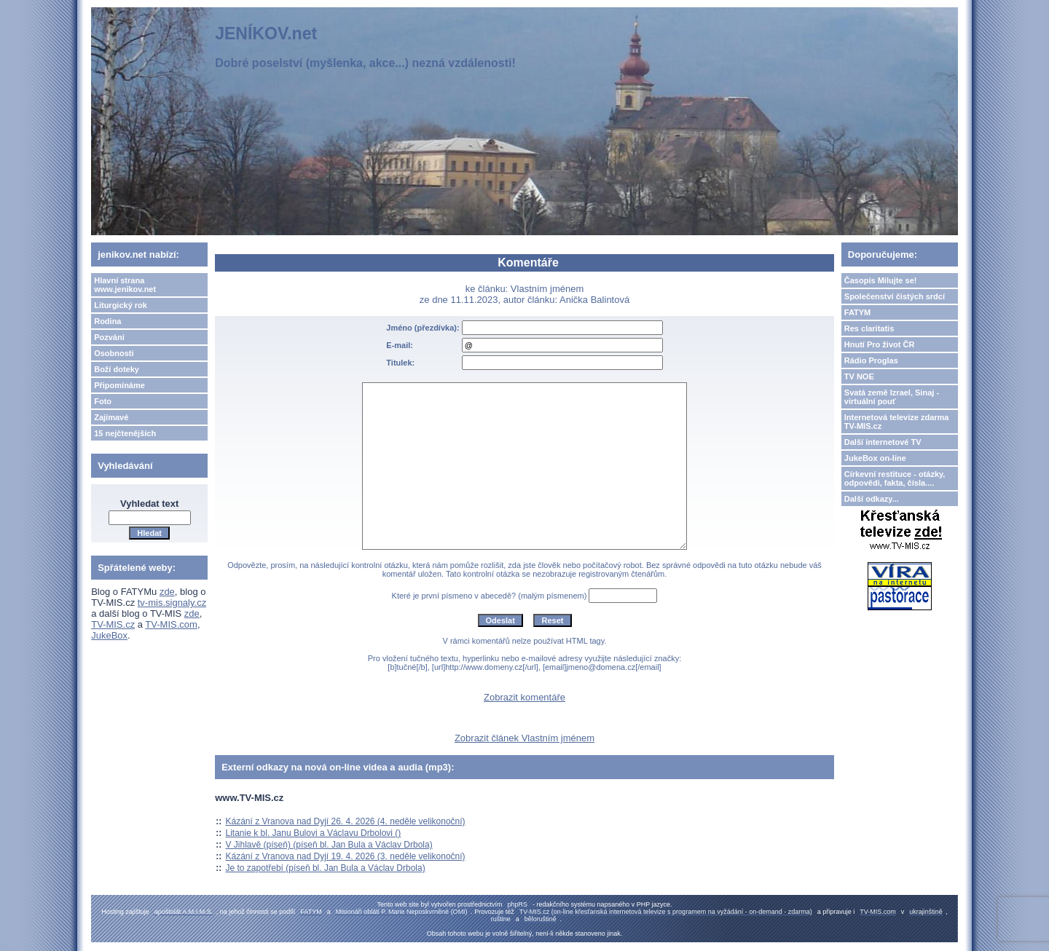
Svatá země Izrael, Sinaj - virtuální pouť (891, 397)
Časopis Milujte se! (880, 280)
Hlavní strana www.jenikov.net (125, 284)
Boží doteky (116, 369)
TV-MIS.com (171, 624)
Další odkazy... (871, 498)
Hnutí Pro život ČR (879, 344)
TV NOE (859, 376)
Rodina (107, 321)
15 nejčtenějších (125, 433)
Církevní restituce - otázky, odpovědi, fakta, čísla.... (895, 478)
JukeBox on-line (875, 458)
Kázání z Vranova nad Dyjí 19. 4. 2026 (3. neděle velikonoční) (345, 856)
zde (167, 591)
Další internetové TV (883, 442)
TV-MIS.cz (113, 624)
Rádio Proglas (871, 360)
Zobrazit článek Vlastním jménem (524, 738)
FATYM (857, 312)
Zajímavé (111, 417)
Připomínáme (119, 385)
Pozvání (109, 337)
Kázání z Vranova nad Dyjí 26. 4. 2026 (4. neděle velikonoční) (345, 821)
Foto (102, 401)
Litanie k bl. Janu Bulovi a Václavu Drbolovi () (313, 833)
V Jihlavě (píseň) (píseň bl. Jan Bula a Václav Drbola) (329, 845)
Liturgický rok (120, 305)
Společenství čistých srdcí (894, 296)
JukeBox (109, 635)
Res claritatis (869, 328)
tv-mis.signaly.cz (172, 602)
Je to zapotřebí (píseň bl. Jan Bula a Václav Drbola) (325, 868)
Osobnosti (113, 353)
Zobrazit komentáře (524, 697)
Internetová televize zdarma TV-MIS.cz (896, 421)
